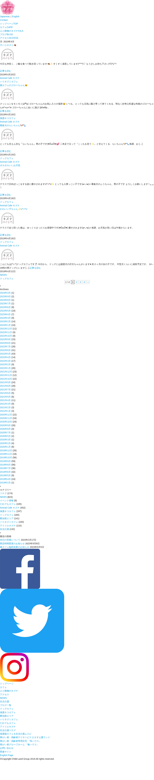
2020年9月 (5, 425)
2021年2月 (5, 407)
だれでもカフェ (8, 504)
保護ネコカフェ (8, 118)
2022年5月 (5, 353)
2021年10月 (6, 379)
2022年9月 (5, 339)
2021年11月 (6, 375)
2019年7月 (5, 468)
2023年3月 (5, 318)
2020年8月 (5, 429)
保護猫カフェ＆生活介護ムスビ (15, 734)
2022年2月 (5, 364)
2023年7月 (5, 303)
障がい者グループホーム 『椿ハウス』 (19, 744)
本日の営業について (10, 540)
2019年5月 (5, 475)
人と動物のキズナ (11, 31)
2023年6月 (5, 307)
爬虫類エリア (6, 518)
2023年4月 (5, 314)
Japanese (5, 16)
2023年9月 (5, 296)
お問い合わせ (6, 748)
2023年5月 (5, 310)
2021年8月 (5, 386)
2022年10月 (6, 336)
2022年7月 (5, 346)
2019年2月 (5, 482)
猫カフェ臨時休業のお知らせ (14, 547)
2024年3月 (5, 293)
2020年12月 (6, 414)
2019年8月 (5, 464)
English (15, 16)
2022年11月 (6, 332)
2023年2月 (5, 321)
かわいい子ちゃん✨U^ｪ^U (13, 209)
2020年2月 (5, 443)
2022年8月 (5, 343)
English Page (6, 755)
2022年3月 (5, 361)
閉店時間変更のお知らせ (12, 543)
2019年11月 (6, 454)
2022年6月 (5, 350)
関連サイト (5, 751)
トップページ (9, 23)
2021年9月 (5, 382)
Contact (4, 20)
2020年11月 (6, 418)
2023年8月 (5, 300)
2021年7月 (5, 389)
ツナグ (3, 493)
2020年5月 (5, 436)
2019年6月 (5, 472)
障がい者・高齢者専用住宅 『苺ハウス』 (20, 741)
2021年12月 (6, 371)
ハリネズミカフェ (9, 81)
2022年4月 (5, 357)
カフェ (6, 27)
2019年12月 (6, 450)
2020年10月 (6, 421)
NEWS (3, 275)
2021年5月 (5, 396)
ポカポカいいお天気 (10, 165)
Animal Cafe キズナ (10, 78)
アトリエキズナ (8, 525)
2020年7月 (5, 432)
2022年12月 (6, 328)
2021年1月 (5, 411)
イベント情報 (6, 500)
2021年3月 (5, 403)
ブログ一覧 (5, 705)
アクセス (9, 38)
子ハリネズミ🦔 (8, 45)
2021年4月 (5, 400)
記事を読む (5, 71)
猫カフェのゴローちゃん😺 (13, 85)
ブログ (6, 34)
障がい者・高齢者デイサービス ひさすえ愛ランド (25, 737)
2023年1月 (5, 325)
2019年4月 (5, 479)
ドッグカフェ (6, 158)
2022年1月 (5, 368)
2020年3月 (5, 439)
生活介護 (4, 529)
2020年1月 (5, 446)
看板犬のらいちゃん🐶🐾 (13, 125)
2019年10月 (6, 457)
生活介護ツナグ (8, 730)
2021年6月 (5, 393)
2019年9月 (5, 461)
